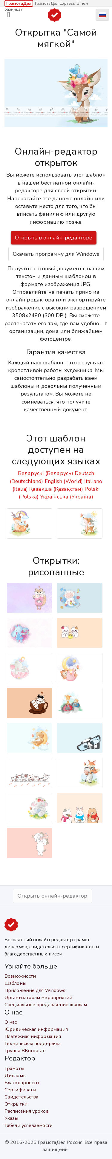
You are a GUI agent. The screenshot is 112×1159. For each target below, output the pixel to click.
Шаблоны (15, 983)
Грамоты (14, 1068)
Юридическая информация (36, 1029)
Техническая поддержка (32, 1043)
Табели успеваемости (28, 1125)
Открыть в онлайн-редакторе (53, 237)
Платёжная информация (32, 1036)
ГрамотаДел (18, 3)
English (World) (64, 481)
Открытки (15, 1104)
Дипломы (15, 1075)
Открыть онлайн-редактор (52, 895)
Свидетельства (21, 1097)
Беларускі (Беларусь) (45, 473)
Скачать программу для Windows (56, 254)
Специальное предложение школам (45, 1004)
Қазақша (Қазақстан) (56, 489)
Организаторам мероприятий (38, 997)
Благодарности (21, 1082)
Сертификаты (20, 1090)
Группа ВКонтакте (25, 1050)
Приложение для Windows (34, 990)
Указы (11, 1118)
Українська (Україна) (66, 496)
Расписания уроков (26, 1111)
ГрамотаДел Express (55, 3)
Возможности (20, 976)
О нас (10, 1022)
